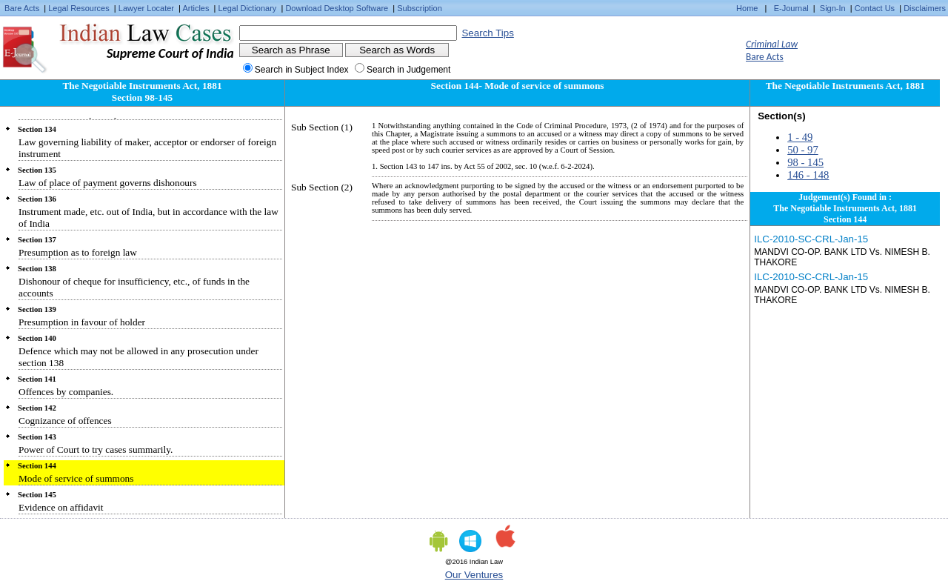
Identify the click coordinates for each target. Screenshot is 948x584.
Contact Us (875, 8)
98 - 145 (805, 162)
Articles (195, 8)
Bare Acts (21, 8)
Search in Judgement (408, 69)
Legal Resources (79, 8)
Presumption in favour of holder (82, 322)
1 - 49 (799, 137)
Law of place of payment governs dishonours (108, 182)
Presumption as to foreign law (78, 252)
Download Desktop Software (336, 8)
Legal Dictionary (247, 8)
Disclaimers (925, 8)
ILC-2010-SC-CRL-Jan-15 (811, 239)
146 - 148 (808, 175)
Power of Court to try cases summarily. (96, 449)
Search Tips (487, 33)
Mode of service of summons (76, 478)
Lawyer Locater (146, 8)
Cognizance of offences (65, 420)
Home (747, 8)
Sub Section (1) (322, 127)
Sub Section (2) (322, 187)
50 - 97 (802, 150)
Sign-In (833, 8)
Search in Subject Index (302, 69)
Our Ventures (474, 574)
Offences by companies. (66, 391)
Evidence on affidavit (61, 507)
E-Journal (791, 8)
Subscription (419, 8)
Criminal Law (772, 44)
